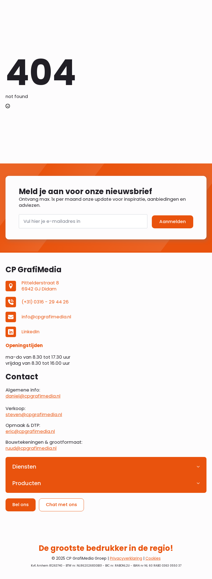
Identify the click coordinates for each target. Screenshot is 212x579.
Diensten (24, 466)
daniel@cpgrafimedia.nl (33, 396)
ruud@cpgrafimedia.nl (31, 448)
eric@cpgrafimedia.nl (30, 431)
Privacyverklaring (126, 558)
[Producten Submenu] (200, 483)
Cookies (153, 558)
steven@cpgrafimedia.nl (34, 414)
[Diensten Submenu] (200, 466)
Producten (26, 483)
